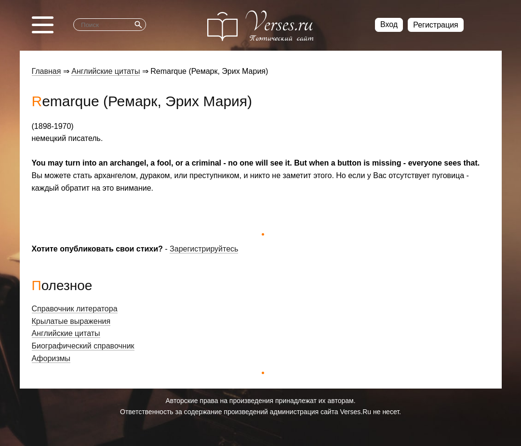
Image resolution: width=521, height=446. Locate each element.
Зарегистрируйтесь (204, 249)
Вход (389, 24)
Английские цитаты (105, 71)
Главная (46, 71)
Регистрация (435, 25)
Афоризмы (51, 358)
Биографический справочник (83, 346)
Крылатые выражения (71, 321)
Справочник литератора (75, 309)
